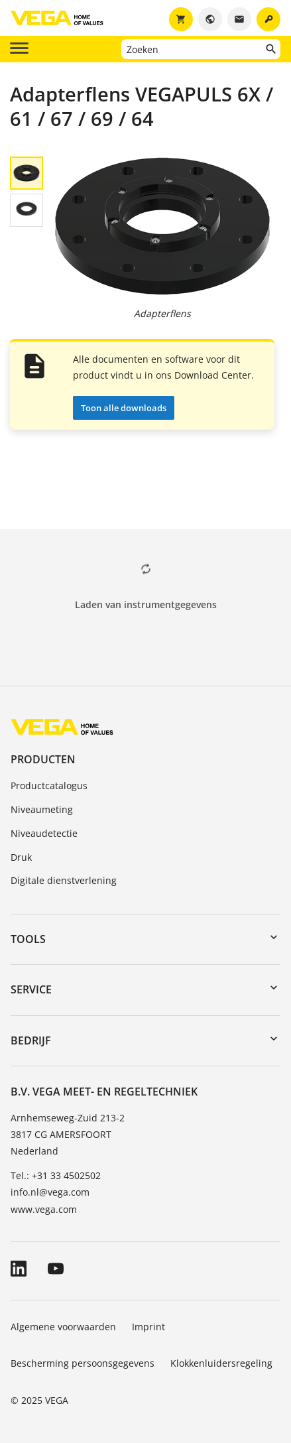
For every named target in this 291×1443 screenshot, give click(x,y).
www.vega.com (44, 1209)
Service (31, 989)
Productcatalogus (49, 785)
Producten (43, 759)
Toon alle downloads (123, 408)
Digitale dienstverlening (64, 880)
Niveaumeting (42, 809)
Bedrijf (31, 1040)
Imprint (148, 1326)
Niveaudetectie (44, 833)
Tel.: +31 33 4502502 (56, 1175)
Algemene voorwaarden (63, 1326)
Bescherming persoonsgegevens (82, 1363)
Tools (28, 939)
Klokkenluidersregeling (221, 1363)
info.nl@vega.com (50, 1192)
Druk (21, 857)
